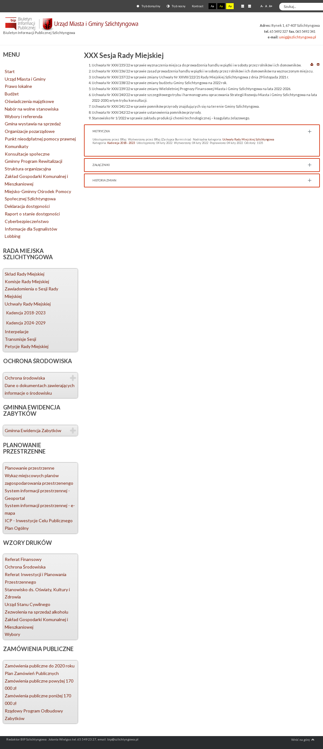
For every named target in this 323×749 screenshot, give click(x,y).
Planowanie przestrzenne (29, 468)
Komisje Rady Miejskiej (27, 281)
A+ (270, 6)
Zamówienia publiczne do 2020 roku (40, 665)
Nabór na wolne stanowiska (31, 108)
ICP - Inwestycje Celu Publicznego (39, 520)
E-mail (318, 64)
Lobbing (12, 236)
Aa (212, 6)
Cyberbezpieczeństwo (27, 221)
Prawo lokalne (18, 86)
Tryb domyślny (148, 6)
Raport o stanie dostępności (32, 213)
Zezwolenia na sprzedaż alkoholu (36, 612)
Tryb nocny (176, 6)
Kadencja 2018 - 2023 (121, 143)
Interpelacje (17, 331)
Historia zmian (104, 180)
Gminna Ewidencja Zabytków (33, 430)
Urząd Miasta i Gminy (25, 79)
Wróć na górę (303, 739)
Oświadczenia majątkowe (29, 101)
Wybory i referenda (23, 116)
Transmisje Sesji (20, 339)
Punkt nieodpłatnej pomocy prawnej (40, 138)
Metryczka (101, 131)
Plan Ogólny (17, 528)
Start (10, 71)
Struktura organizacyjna (28, 168)
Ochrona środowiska (25, 377)
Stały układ (242, 6)
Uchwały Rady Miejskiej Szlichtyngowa (248, 139)
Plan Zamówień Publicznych (32, 673)
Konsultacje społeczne (27, 154)
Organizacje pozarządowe (30, 131)
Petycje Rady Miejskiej (26, 346)
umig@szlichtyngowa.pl (297, 37)
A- (261, 6)
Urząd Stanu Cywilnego (27, 604)
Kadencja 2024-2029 (26, 322)
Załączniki (101, 165)
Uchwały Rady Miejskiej (28, 303)
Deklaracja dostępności (27, 206)
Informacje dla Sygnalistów (31, 229)
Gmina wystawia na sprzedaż (33, 123)
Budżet (12, 93)
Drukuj (311, 64)
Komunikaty (16, 146)
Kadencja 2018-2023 (26, 312)
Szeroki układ (249, 6)
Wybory (12, 634)
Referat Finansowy (23, 559)
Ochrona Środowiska (25, 566)
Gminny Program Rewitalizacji (33, 161)
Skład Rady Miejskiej (24, 274)
